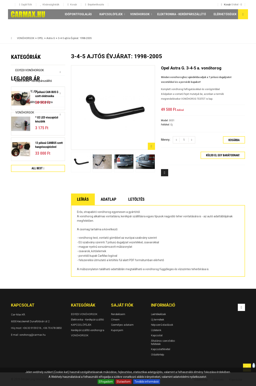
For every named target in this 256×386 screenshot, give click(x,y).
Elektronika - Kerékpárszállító (181, 14)
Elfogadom (106, 381)
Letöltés (136, 199)
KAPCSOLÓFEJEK (111, 14)
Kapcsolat (157, 335)
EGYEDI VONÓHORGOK (29, 70)
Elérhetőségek (225, 14)
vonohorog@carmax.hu (32, 334)
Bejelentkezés (95, 4)
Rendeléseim (118, 314)
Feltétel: (165, 124)
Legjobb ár (25, 131)
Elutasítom (123, 381)
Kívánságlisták (50, 4)
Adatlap (108, 199)
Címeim (115, 319)
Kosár (73, 4)
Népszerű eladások (162, 324)
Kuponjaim (117, 330)
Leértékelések (158, 314)
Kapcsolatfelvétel (160, 349)
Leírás (83, 199)
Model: (165, 120)
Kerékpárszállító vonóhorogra (34, 102)
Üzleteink (156, 330)
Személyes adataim (122, 324)
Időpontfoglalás (78, 14)
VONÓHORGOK (140, 14)
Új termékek (157, 319)
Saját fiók (122, 305)
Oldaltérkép (157, 354)
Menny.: (166, 139)
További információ (146, 381)
